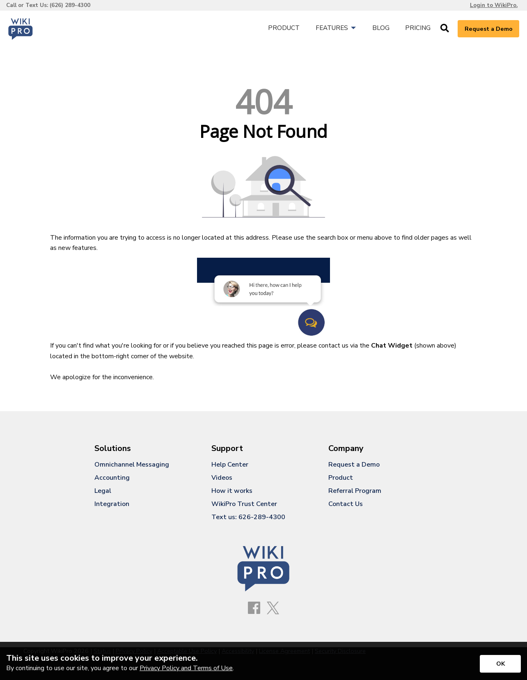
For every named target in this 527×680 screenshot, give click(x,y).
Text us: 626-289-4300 (248, 517)
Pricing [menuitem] (418, 28)
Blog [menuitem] (381, 28)
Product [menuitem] (284, 28)
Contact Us (345, 504)
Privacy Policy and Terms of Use (186, 668)
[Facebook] (254, 608)
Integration (111, 504)
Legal (102, 491)
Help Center (229, 464)
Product (340, 477)
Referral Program (354, 491)
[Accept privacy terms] (500, 664)
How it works (231, 491)
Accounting (112, 477)
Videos (221, 477)
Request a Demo (489, 29)
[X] (273, 609)
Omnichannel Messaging (131, 464)
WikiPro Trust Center (244, 504)
